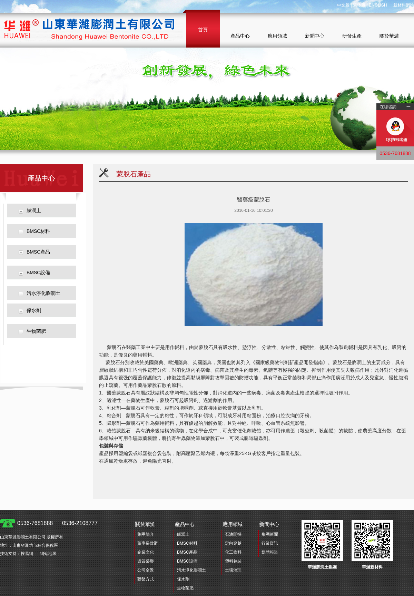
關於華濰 (389, 36)
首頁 (203, 29)
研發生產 (352, 36)
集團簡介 (145, 534)
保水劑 (34, 310)
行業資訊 (270, 543)
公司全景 (145, 570)
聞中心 (269, 524)
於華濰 (145, 524)
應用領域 (277, 36)
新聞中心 (314, 36)
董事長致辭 (147, 543)
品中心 (185, 524)
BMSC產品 (38, 252)
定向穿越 (233, 543)
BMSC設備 (38, 272)
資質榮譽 (145, 561)
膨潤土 (34, 210)
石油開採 (233, 534)
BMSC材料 (38, 231)
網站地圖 (48, 553)
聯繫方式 (145, 579)
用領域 (233, 524)
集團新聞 (270, 534)
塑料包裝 (233, 561)
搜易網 (27, 553)
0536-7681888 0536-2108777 (57, 523)
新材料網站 (403, 5)
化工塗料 (233, 552)
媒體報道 (270, 552)
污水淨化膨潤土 (43, 293)
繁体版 (359, 5)
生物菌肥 (36, 331)
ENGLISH (378, 5)
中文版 (343, 5)
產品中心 (240, 36)
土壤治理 (233, 570)
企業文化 (145, 552)
